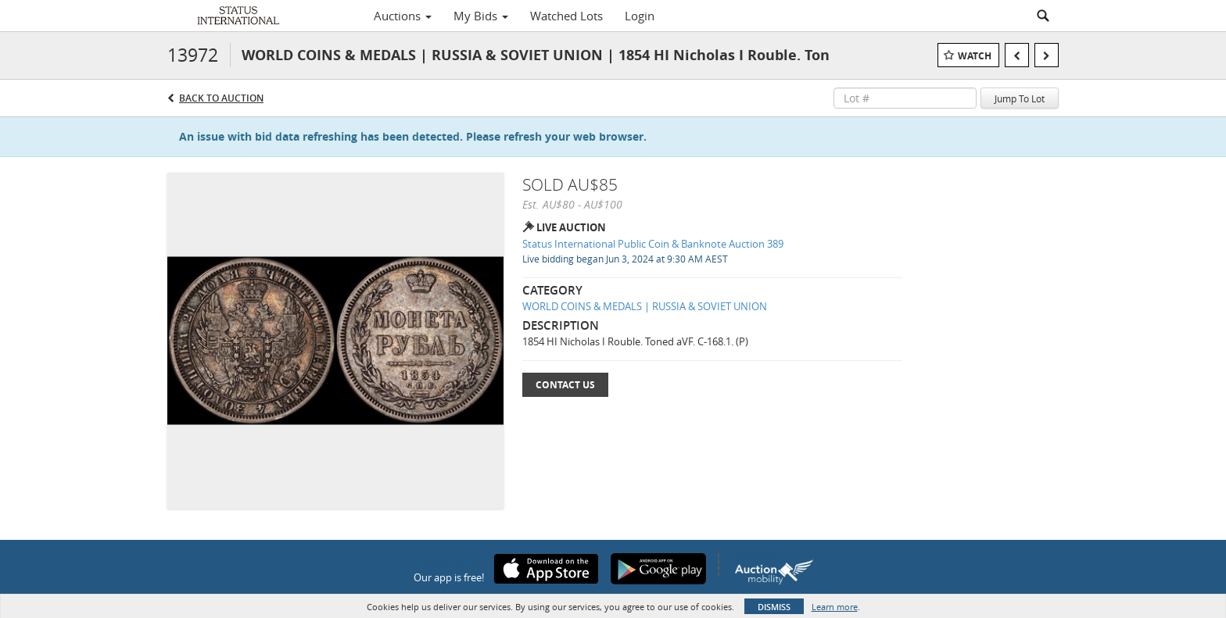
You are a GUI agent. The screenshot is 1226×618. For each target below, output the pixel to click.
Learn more (835, 607)
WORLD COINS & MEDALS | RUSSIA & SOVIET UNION (644, 306)
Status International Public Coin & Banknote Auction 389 (652, 244)
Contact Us (565, 384)
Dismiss (774, 607)
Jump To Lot (1020, 98)
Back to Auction (221, 98)
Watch (974, 56)
